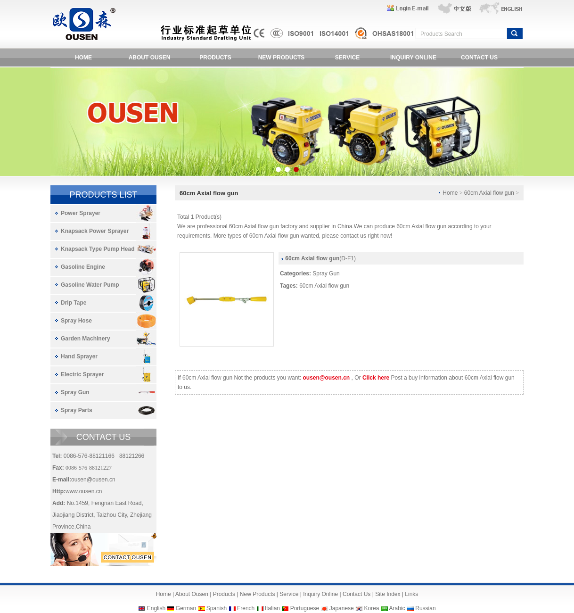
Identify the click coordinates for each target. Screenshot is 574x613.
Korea (371, 608)
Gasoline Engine (83, 267)
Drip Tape (73, 302)
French (245, 608)
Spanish (216, 608)
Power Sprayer (80, 213)
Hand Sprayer (79, 356)
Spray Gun (75, 392)
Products (224, 594)
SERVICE (347, 57)
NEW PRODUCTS (281, 57)
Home (163, 594)
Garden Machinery (85, 338)
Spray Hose (76, 320)
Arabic (397, 608)
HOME (83, 57)
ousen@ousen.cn (93, 479)
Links (411, 594)
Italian (272, 608)
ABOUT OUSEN (150, 57)
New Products (257, 594)
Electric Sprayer (82, 374)
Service (288, 594)
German (186, 608)
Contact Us (356, 594)
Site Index (387, 594)
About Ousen (191, 594)
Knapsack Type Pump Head (98, 249)
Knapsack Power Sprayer (95, 231)
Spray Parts (76, 410)
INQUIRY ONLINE (413, 57)
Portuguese (304, 608)
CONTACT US (479, 57)
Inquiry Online (320, 594)
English (156, 608)
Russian (425, 608)
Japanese (341, 608)
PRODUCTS (215, 57)
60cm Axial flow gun (324, 285)
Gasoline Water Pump (90, 285)
